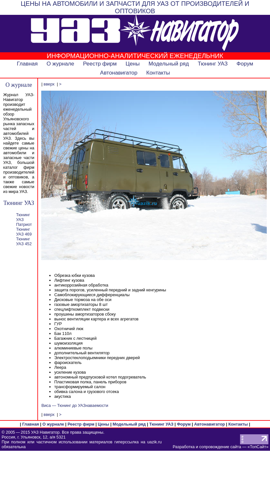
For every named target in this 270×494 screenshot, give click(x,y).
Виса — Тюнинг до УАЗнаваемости (74, 405)
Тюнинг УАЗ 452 (24, 241)
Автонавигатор (119, 73)
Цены (133, 64)
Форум (244, 64)
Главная (27, 64)
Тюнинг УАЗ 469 (24, 232)
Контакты (158, 73)
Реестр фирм (100, 64)
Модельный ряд (169, 64)
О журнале (60, 64)
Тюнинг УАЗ (213, 64)
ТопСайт (258, 446)
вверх (48, 84)
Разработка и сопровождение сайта (207, 446)
